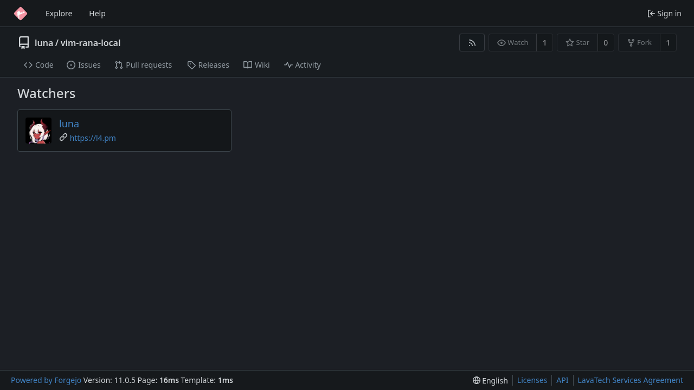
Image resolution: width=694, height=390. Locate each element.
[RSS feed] (472, 42)
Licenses (532, 380)
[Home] (20, 13)
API (562, 380)
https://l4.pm (93, 138)
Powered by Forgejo (46, 380)
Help (97, 13)
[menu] (490, 380)
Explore (59, 13)
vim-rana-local (91, 42)
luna (44, 42)
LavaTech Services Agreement (630, 380)
